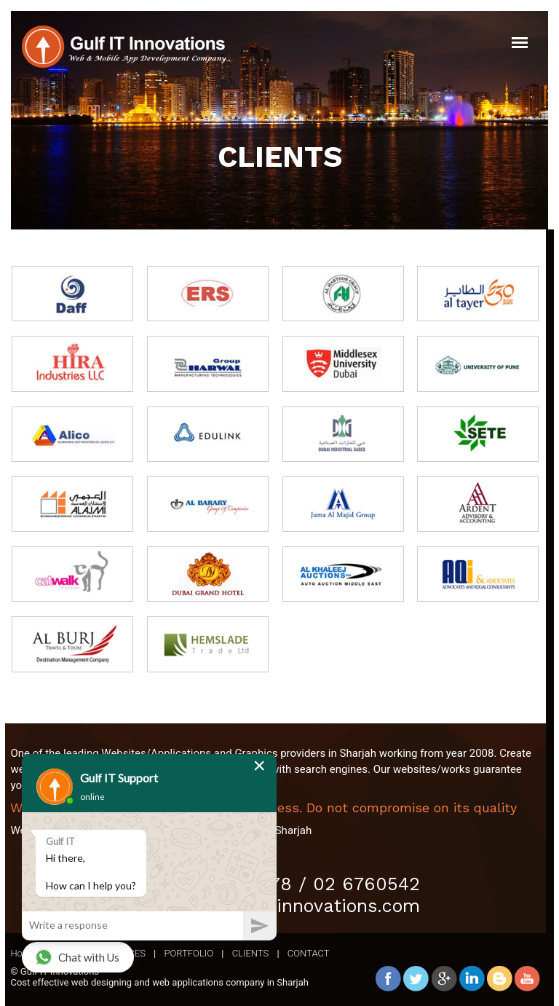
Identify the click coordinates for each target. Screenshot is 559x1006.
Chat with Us (77, 957)
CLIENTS (250, 953)
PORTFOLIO (188, 953)
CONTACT (309, 953)
